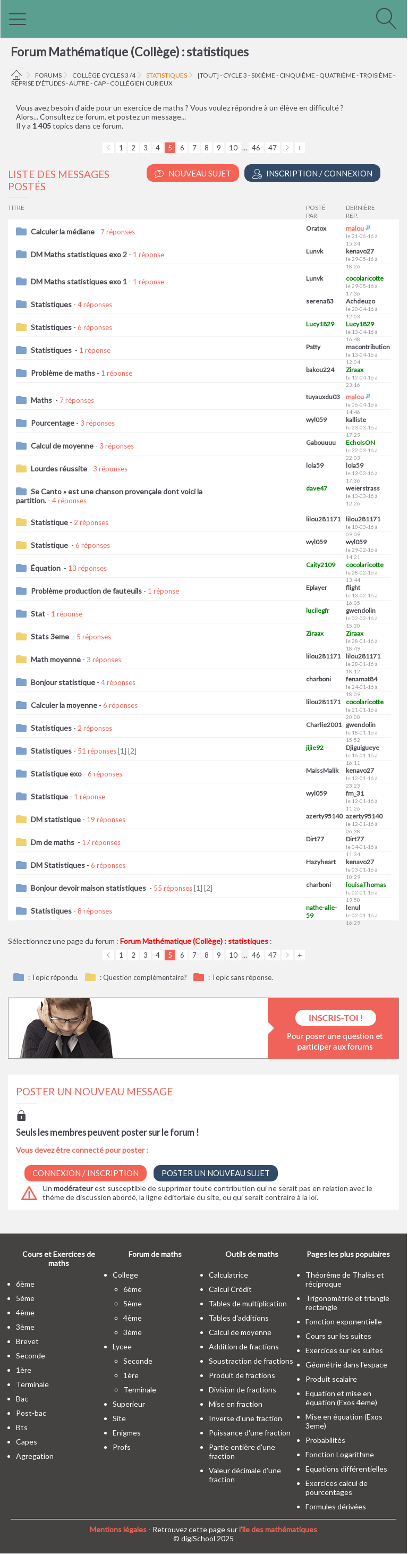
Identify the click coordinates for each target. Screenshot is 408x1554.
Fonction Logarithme (339, 1454)
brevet (27, 1341)
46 (256, 147)
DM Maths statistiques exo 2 (79, 254)
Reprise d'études (38, 83)
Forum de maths (155, 1254)
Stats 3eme (51, 636)
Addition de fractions (244, 1346)
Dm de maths (53, 842)
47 (272, 147)
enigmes (127, 1432)
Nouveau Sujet (193, 173)
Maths (42, 399)
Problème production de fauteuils (86, 590)
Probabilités (325, 1440)
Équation (46, 567)
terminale (32, 1384)
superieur (129, 1403)
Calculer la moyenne (64, 705)
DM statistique (56, 819)
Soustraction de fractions (251, 1360)
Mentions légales (118, 1529)
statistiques (166, 75)
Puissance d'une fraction (250, 1432)
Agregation (35, 1455)
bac (22, 1398)
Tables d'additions (239, 1317)
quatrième (337, 75)
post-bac (31, 1412)
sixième (263, 75)
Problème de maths (63, 372)
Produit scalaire (331, 1378)
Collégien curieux (141, 83)
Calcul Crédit (230, 1289)
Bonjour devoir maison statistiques (89, 887)
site (119, 1418)
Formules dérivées (335, 1506)
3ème (25, 1326)
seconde (30, 1355)
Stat (38, 613)
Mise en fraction (235, 1403)
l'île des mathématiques (278, 1529)
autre (79, 83)
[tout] (208, 75)
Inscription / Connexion (312, 173)
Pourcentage (52, 422)
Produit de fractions (242, 1375)
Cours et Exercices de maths (58, 1258)
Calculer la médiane (63, 231)
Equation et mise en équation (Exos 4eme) (341, 1398)
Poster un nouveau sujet (216, 1173)
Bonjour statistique (63, 682)
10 (233, 147)
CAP (100, 83)
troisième (376, 75)
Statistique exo (56, 773)
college (125, 1274)
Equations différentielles (346, 1468)
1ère (23, 1369)
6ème (25, 1283)
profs (122, 1446)
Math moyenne (56, 659)
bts (22, 1427)
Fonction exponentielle (343, 1321)
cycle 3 (235, 75)
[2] (132, 750)
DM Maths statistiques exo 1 (79, 281)
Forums (48, 75)
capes (26, 1441)
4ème (25, 1312)
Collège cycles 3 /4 (103, 75)
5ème (25, 1298)
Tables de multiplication (248, 1303)
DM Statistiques (58, 864)
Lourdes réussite (59, 468)
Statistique (49, 522)
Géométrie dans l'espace (346, 1364)
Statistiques (51, 304)
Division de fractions (242, 1389)
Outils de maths (251, 1254)
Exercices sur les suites (344, 1350)
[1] (122, 750)
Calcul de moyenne (62, 445)
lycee (122, 1346)
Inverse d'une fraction (245, 1418)
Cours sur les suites (338, 1335)
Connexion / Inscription (85, 1173)
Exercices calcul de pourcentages (336, 1488)
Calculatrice (228, 1274)
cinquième (297, 75)
